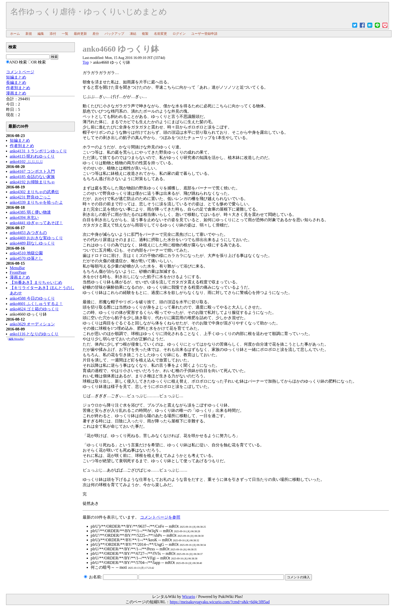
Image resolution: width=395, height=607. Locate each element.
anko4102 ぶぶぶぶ (26, 161)
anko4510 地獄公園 (26, 253)
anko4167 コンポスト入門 (32, 171)
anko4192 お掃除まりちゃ (32, 182)
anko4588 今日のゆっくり (32, 298)
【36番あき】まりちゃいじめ (36, 282)
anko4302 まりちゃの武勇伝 (34, 192)
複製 (145, 34)
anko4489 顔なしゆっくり (32, 243)
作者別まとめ (22, 146)
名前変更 (160, 34)
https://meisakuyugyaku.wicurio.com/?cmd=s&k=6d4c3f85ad (220, 602)
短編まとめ (20, 140)
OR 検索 (38, 62)
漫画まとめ (20, 277)
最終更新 (80, 34)
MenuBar (17, 268)
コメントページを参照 (160, 517)
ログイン (179, 34)
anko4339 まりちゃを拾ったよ (36, 202)
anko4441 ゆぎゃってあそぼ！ (36, 223)
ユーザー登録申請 (204, 34)
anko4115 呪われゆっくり (32, 156)
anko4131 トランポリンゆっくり (38, 151)
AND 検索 (18, 62)
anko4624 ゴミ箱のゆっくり (34, 309)
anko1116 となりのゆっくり (34, 334)
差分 (95, 34)
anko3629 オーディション (32, 324)
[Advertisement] (40, 420)
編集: (16, 339)
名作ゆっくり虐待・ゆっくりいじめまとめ (88, 11)
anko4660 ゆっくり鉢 (121, 48)
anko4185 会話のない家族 (32, 177)
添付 (53, 34)
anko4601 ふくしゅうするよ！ (36, 303)
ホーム (15, 34)
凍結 (133, 34)
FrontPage (18, 272)
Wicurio (188, 596)
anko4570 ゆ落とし (26, 258)
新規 (28, 34)
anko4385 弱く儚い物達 (30, 212)
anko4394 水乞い (24, 217)
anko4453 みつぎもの (28, 232)
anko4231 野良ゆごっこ (30, 197)
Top (86, 62)
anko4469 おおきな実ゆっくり (36, 238)
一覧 (65, 34)
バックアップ (114, 34)
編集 (41, 34)
